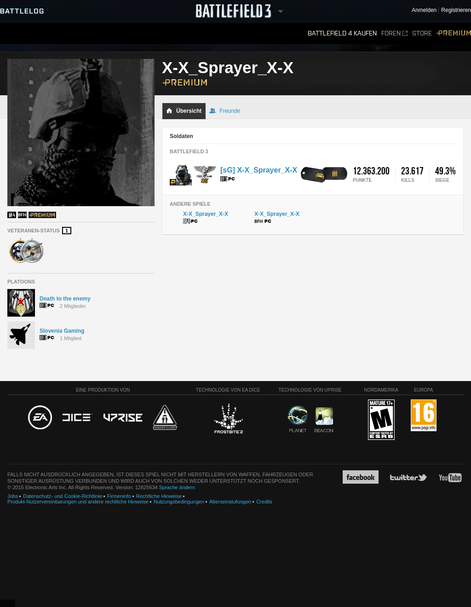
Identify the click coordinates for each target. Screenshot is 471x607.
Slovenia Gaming (62, 331)
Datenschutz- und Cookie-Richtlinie (62, 496)
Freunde (224, 111)
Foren (394, 33)
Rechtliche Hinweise (159, 496)
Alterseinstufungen (230, 501)
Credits (264, 501)
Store (422, 33)
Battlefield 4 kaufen (342, 33)
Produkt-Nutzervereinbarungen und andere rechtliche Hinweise (78, 501)
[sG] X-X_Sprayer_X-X (258, 170)
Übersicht (183, 111)
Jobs (12, 496)
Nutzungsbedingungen (179, 501)
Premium (454, 33)
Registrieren (456, 10)
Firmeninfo (119, 496)
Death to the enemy (65, 298)
